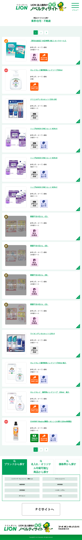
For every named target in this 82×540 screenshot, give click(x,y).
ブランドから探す (14, 464)
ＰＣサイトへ (44, 509)
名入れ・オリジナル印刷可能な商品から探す (41, 468)
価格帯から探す (67, 464)
